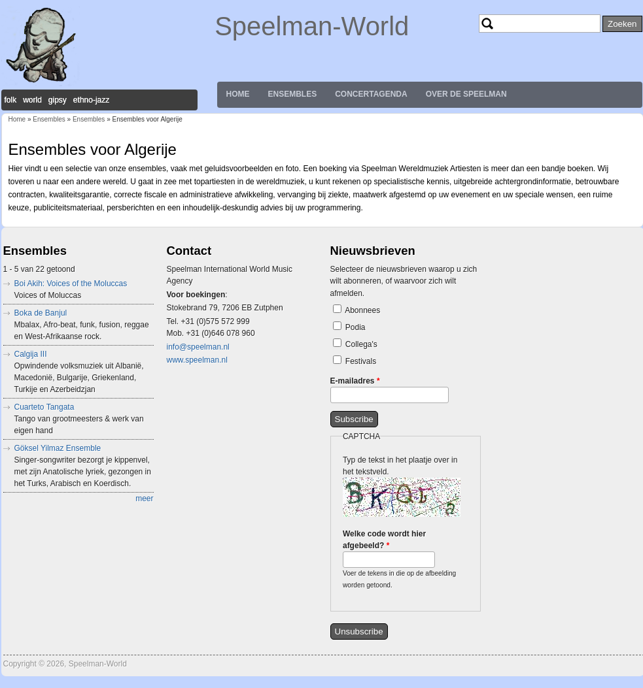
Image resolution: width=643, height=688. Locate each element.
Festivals (360, 361)
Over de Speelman (466, 94)
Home (238, 94)
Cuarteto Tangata (44, 407)
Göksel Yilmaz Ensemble (57, 448)
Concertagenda (371, 94)
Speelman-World (312, 26)
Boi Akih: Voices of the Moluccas (71, 283)
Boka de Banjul (40, 313)
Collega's (361, 344)
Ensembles (292, 94)
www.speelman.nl (197, 360)
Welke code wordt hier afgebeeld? (384, 539)
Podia (355, 327)
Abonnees (362, 310)
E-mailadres (355, 380)
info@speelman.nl (198, 347)
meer (144, 498)
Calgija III (30, 354)
